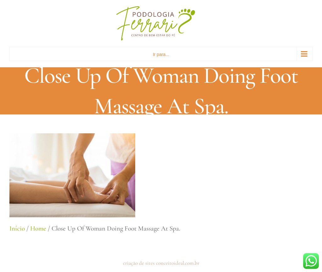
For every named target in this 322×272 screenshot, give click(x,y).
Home (38, 228)
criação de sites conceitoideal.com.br (161, 263)
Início (17, 228)
